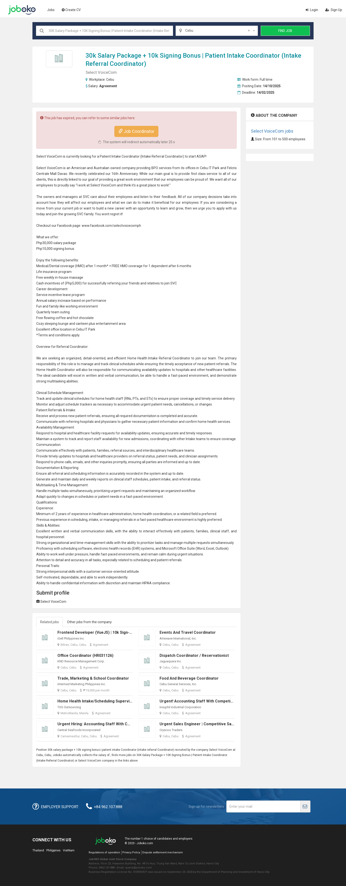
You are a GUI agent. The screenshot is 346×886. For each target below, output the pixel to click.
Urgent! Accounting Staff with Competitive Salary (205, 701)
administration (120, 514)
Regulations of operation (104, 852)
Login (312, 10)
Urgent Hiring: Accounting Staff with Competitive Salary (108, 724)
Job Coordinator (136, 131)
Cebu (110, 79)
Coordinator (263, 55)
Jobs (51, 10)
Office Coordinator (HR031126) (85, 655)
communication (127, 375)
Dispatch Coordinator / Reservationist (194, 655)
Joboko (22, 10)
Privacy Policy (131, 852)
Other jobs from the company (89, 622)
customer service (99, 571)
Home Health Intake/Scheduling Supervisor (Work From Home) (114, 701)
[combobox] (217, 31)
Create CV (71, 10)
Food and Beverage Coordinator (189, 678)
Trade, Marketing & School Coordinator (93, 678)
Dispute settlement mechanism (162, 852)
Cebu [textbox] (217, 30)
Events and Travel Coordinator (188, 632)
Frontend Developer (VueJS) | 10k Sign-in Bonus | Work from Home (118, 632)
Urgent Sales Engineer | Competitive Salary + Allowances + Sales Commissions (231, 724)
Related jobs (49, 622)
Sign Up (333, 10)
